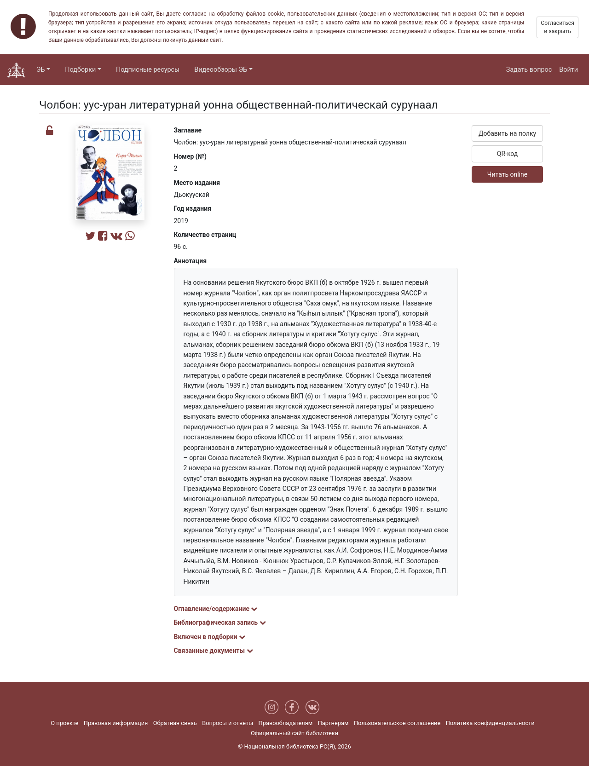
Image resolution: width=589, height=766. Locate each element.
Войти (568, 70)
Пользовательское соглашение (397, 723)
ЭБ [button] (40, 70)
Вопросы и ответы (227, 723)
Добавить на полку (507, 133)
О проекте (64, 723)
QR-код (507, 153)
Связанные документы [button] (213, 650)
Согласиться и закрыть (557, 27)
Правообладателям (286, 723)
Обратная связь (175, 723)
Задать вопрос (529, 70)
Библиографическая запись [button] (220, 622)
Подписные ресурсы (147, 70)
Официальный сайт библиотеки (294, 733)
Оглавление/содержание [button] (216, 608)
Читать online (507, 174)
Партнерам (333, 723)
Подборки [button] (80, 70)
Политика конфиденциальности (490, 723)
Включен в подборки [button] (209, 636)
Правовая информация (116, 723)
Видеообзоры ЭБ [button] (220, 70)
